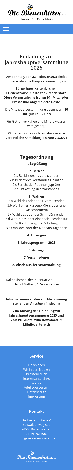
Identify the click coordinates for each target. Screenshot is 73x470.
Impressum (36, 396)
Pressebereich (36, 374)
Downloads (36, 365)
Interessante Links (36, 378)
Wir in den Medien (36, 369)
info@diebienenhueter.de (36, 438)
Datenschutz (36, 392)
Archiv (36, 383)
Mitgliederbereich (36, 387)
